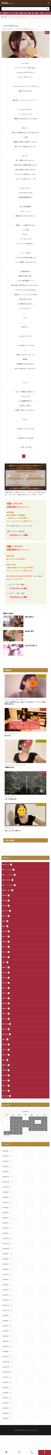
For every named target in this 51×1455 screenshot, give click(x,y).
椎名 (7, 1009)
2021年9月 (7, 1377)
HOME (5, 16)
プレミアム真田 (10, 885)
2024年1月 (7, 1233)
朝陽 (7, 901)
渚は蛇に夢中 (29, 631)
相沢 (7, 1014)
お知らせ (8, 865)
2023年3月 (7, 1285)
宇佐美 (43, 709)
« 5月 (5, 1135)
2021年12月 (7, 1362)
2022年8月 (7, 1321)
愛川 (7, 998)
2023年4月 (7, 1280)
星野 (7, 1070)
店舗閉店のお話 (9, 767)
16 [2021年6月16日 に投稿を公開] (19, 1125)
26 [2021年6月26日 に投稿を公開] (38, 1129)
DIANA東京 (20, 535)
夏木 (7, 1065)
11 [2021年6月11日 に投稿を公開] (31, 1122)
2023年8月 (7, 1259)
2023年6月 (7, 1269)
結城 (7, 983)
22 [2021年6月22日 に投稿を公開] (13, 1129)
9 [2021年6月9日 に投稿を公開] (19, 1122)
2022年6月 (7, 1331)
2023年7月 (7, 1264)
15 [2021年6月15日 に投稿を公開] (13, 1125)
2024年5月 (7, 1213)
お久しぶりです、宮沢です (12, 830)
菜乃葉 (7, 1034)
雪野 (7, 1045)
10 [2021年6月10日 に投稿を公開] (25, 1122)
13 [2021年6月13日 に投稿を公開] (44, 1122)
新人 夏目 (8, 890)
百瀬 (7, 931)
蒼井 (7, 957)
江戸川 (7, 911)
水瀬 (7, 1081)
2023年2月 (7, 1290)
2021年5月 (7, 1398)
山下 (7, 1086)
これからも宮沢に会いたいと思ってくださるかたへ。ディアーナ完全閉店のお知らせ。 (25, 703)
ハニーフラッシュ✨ (20, 16)
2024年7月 (7, 1202)
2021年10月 (7, 1372)
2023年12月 (7, 1238)
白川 (7, 993)
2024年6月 (7, 1208)
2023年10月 (7, 1249)
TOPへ (44, 1452)
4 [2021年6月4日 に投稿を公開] (31, 1118)
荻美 (7, 973)
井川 (7, 937)
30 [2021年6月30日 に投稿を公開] (19, 1133)
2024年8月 (7, 1197)
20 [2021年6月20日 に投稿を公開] (44, 1125)
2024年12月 (7, 1177)
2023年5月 (7, 1274)
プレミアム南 (9, 870)
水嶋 (7, 895)
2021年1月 (7, 1418)
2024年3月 (7, 1223)
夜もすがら (8, 735)
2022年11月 (7, 1305)
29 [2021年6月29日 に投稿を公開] (13, 1133)
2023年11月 (7, 1244)
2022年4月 (7, 1341)
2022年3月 (7, 1346)
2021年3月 (7, 1408)
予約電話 (32, 1452)
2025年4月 (7, 1166)
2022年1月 (7, 1357)
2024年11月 (7, 1182)
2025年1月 (7, 1172)
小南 (7, 947)
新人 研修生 (8, 880)
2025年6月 (7, 1156)
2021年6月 (7, 1393)
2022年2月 (7, 1352)
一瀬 (7, 1019)
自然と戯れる (29, 617)
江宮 (7, 1029)
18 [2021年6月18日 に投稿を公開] (31, 1125)
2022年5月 (7, 1336)
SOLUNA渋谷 (19, 588)
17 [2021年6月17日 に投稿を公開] (25, 1125)
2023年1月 (7, 1295)
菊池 (7, 942)
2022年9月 (7, 1316)
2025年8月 (7, 1151)
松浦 (7, 1075)
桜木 (7, 952)
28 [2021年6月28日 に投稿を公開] (6, 1133)
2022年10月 (7, 1310)
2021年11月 (7, 1367)
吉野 (7, 1050)
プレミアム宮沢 (41, 675)
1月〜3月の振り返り (11, 799)
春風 (7, 906)
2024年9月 (7, 1192)
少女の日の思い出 (31, 645)
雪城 (7, 967)
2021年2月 (7, 1413)
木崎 (7, 1055)
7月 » (8, 1135)
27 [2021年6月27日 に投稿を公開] (44, 1129)
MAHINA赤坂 (19, 597)
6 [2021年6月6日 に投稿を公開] (44, 1118)
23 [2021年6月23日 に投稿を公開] (19, 1129)
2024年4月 (7, 1218)
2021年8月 (7, 1382)
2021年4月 (7, 1403)
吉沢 (7, 1091)
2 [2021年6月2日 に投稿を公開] (19, 1118)
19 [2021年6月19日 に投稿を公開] (38, 1125)
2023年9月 (7, 1254)
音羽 (7, 988)
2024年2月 (7, 1228)
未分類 (7, 1096)
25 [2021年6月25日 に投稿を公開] (31, 1129)
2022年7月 (7, 1326)
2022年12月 (7, 1300)
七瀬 (7, 978)
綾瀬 (7, 1003)
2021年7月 (7, 1388)
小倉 (7, 916)
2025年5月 (7, 1161)
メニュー (19, 1452)
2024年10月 (7, 1187)
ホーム (6, 1452)
